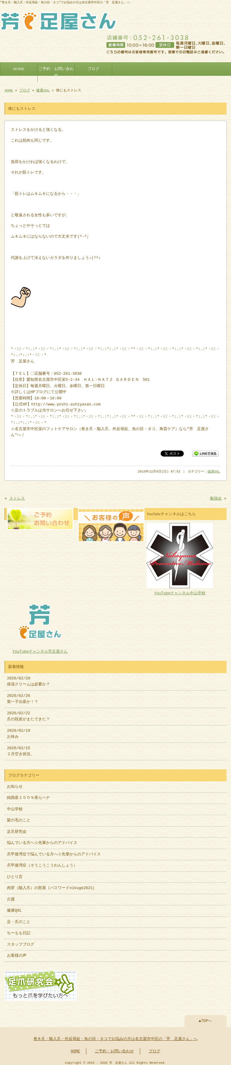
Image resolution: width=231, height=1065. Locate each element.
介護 (11, 896)
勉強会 (216, 497)
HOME (19, 68)
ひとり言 (15, 874)
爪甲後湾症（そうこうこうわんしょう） (42, 862)
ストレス (17, 497)
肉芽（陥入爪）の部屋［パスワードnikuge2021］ (52, 885)
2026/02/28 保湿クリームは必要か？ (28, 678)
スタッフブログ (20, 941)
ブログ (93, 68)
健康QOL (43, 89)
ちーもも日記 (18, 930)
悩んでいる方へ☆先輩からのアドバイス (42, 840)
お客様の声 (16, 953)
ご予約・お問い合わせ (56, 71)
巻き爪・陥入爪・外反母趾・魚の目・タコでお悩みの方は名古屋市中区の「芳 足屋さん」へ (115, 1035)
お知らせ (15, 783)
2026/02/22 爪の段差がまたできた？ (28, 713)
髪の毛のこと (18, 817)
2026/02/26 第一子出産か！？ (22, 696)
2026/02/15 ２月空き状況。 (20, 748)
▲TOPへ (205, 1017)
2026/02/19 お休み (18, 731)
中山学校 (16, 806)
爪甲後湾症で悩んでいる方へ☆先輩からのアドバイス (54, 851)
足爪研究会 (16, 829)
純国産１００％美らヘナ (28, 795)
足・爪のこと (18, 919)
